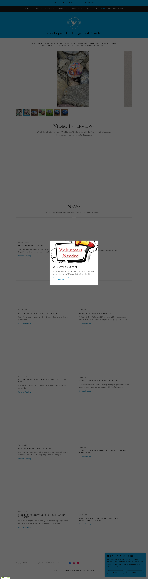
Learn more (59, 279)
